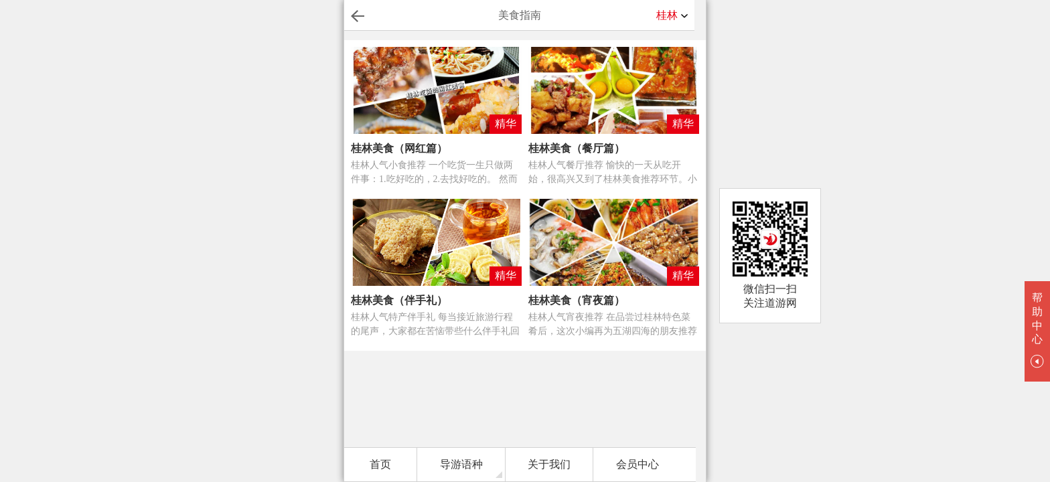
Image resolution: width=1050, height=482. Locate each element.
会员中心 (637, 464)
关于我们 (549, 464)
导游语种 (461, 464)
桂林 (672, 15)
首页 (380, 464)
